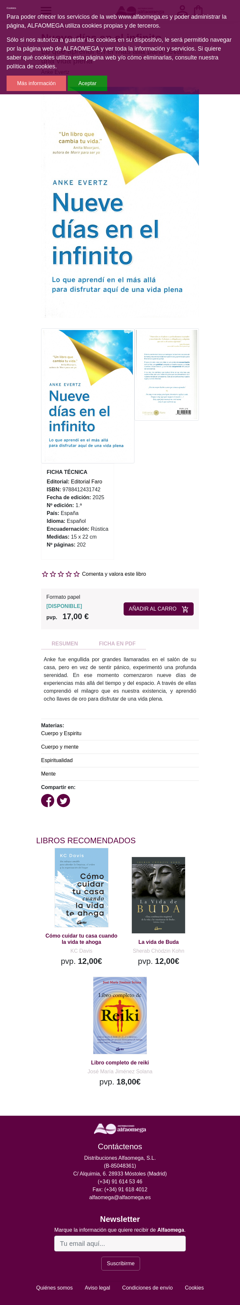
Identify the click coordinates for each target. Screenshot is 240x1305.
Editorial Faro (86, 481)
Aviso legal (97, 1288)
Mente (48, 774)
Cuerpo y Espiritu (61, 733)
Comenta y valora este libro (114, 574)
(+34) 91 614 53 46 (120, 1181)
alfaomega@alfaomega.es (120, 1197)
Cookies (194, 1288)
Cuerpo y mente (60, 747)
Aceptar (87, 83)
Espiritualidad (57, 760)
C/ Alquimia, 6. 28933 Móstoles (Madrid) (120, 1174)
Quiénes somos (54, 1288)
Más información (36, 83)
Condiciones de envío (147, 1288)
